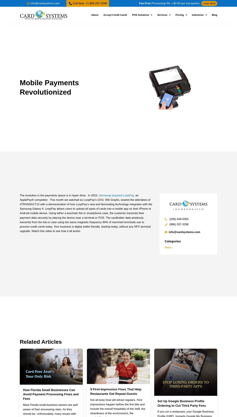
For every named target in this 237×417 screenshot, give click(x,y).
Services (164, 15)
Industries (199, 15)
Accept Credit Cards (115, 14)
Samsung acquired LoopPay (116, 195)
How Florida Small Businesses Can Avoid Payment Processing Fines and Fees (51, 394)
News (168, 247)
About (94, 14)
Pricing (181, 15)
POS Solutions (142, 15)
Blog (214, 14)
